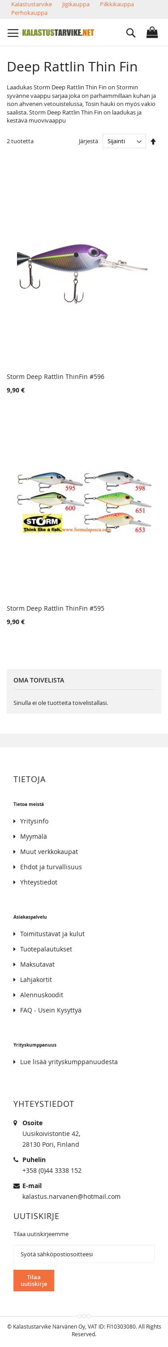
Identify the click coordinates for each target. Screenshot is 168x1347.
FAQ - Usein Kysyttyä (51, 1010)
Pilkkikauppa (117, 4)
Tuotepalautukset (46, 949)
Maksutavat (37, 964)
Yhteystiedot (38, 882)
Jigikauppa (76, 4)
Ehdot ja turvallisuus (51, 867)
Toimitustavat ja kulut (52, 933)
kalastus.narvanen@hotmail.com (71, 1196)
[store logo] (58, 32)
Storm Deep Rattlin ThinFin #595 (55, 608)
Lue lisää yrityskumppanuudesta (69, 1061)
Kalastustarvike (31, 4)
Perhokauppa (29, 13)
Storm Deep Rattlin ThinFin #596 (55, 376)
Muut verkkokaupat (49, 851)
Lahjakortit (36, 979)
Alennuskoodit (41, 994)
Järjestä (88, 141)
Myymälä (33, 836)
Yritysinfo (34, 821)
